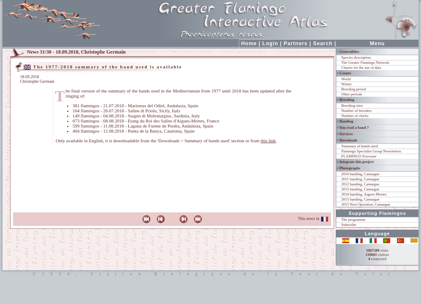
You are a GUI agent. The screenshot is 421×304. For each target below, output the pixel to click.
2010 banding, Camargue (360, 174)
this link (268, 140)
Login (270, 43)
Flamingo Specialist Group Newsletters (371, 151)
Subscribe (348, 225)
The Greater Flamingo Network (365, 62)
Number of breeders (356, 111)
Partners (296, 43)
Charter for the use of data (361, 67)
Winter (346, 84)
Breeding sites (352, 105)
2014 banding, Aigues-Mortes (363, 194)
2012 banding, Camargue (360, 184)
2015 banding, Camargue (360, 199)
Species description (356, 57)
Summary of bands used (359, 146)
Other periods (351, 94)
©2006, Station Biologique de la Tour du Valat (210, 273)
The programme (353, 219)
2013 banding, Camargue (360, 189)
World (346, 79)
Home (248, 43)
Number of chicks (354, 116)
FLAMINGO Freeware (358, 156)
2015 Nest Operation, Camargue (365, 204)
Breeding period (353, 89)
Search (322, 43)
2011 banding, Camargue (360, 179)
